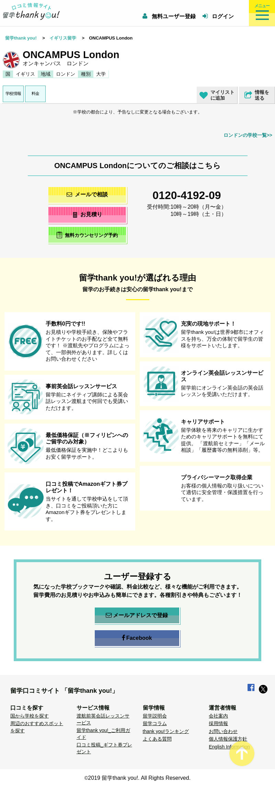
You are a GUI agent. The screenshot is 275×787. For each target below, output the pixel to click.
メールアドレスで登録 (137, 615)
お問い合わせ (223, 731)
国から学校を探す (29, 716)
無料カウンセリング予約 (87, 235)
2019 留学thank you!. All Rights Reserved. (139, 778)
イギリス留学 (62, 38)
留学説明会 (155, 716)
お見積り (87, 214)
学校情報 (13, 93)
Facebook (137, 638)
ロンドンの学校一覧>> (248, 135)
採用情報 (218, 723)
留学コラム (155, 723)
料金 (35, 93)
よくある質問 (157, 739)
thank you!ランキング (166, 731)
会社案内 (218, 716)
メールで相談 (87, 194)
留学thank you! (21, 38)
